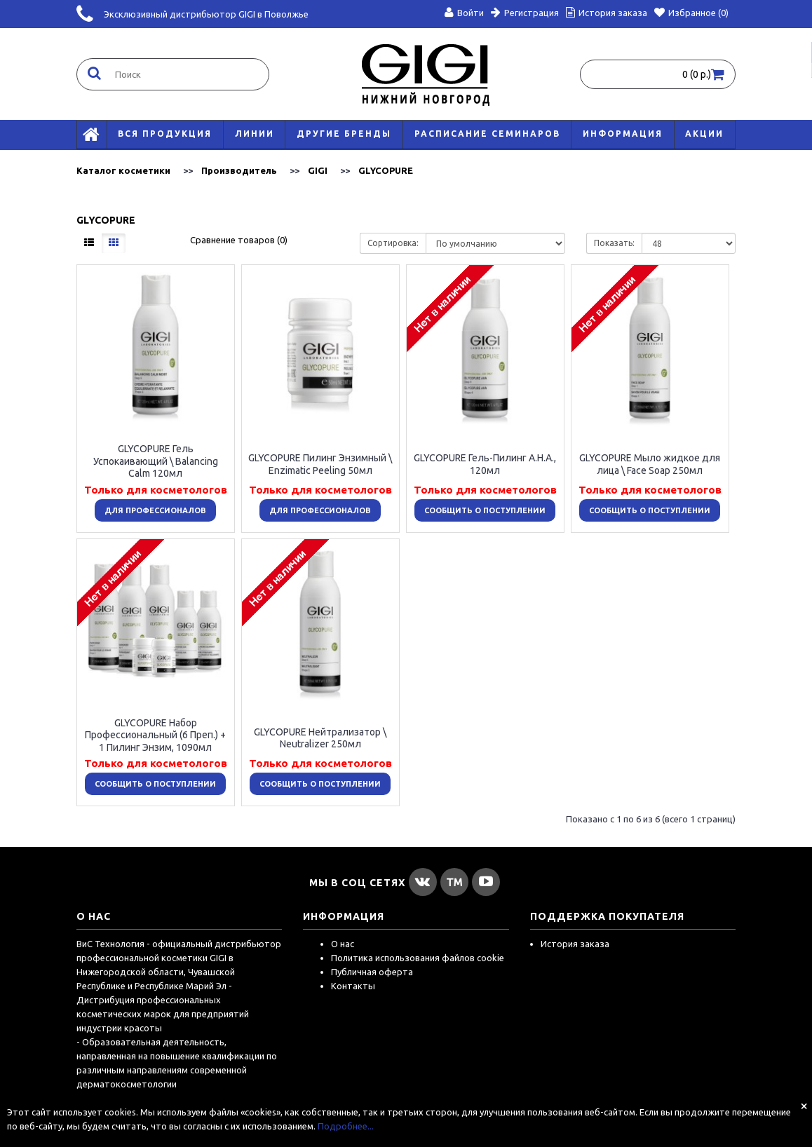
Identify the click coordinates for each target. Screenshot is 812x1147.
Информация (623, 133)
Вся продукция (165, 133)
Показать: (614, 242)
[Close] (804, 1105)
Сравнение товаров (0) (238, 240)
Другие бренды (344, 133)
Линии (254, 133)
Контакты (353, 986)
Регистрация (525, 13)
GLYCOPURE (385, 170)
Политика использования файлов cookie (417, 958)
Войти (464, 13)
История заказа (575, 944)
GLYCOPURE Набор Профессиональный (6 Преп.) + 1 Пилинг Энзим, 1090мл (155, 734)
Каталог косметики (123, 170)
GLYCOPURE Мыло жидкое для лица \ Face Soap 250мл (649, 464)
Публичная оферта (372, 972)
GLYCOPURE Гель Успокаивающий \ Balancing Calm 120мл (155, 461)
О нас (342, 944)
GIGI (317, 170)
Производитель (239, 170)
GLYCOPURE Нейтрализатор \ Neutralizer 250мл (320, 737)
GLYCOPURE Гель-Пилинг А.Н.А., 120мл (485, 464)
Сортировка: (393, 242)
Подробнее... (346, 1126)
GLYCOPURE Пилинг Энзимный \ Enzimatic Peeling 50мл (320, 464)
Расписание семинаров (487, 133)
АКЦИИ (704, 133)
